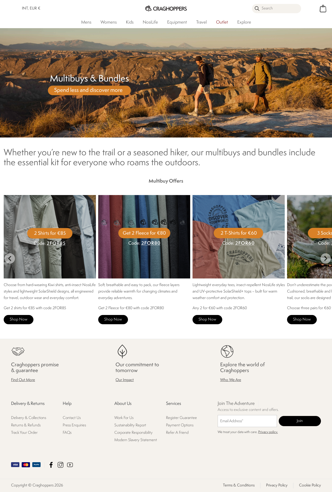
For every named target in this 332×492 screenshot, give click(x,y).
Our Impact (125, 380)
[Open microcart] (323, 8)
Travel (201, 22)
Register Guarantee (181, 418)
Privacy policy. (268, 432)
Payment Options (179, 425)
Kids (129, 22)
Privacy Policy (277, 485)
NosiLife (150, 22)
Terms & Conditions (239, 485)
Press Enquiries (74, 425)
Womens (109, 22)
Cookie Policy (310, 485)
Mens (86, 22)
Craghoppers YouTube (70, 465)
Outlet (222, 22)
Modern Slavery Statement (135, 440)
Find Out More (23, 380)
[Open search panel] (276, 8)
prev (10, 258)
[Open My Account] (311, 8)
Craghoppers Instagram (60, 465)
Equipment (177, 22)
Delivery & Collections (28, 418)
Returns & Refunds (26, 425)
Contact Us (72, 418)
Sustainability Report (130, 425)
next (325, 258)
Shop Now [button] (18, 319)
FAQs (67, 433)
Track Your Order (24, 433)
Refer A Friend (177, 433)
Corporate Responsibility (133, 433)
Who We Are (230, 380)
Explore (244, 22)
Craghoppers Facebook (51, 465)
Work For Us (123, 418)
